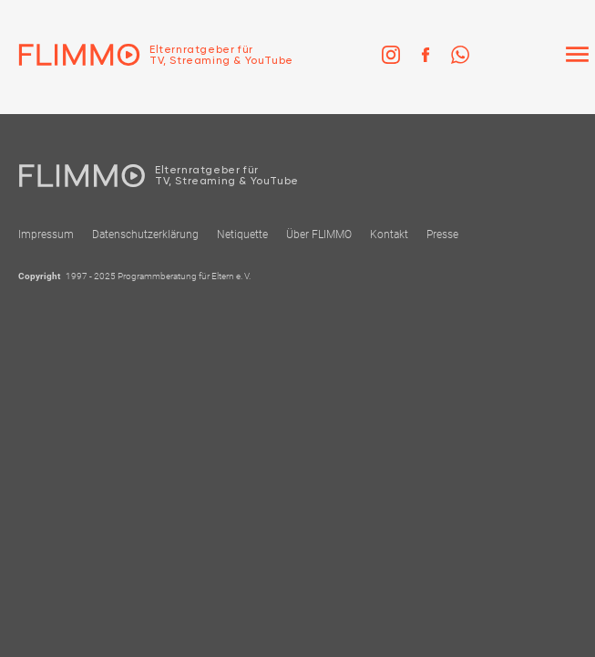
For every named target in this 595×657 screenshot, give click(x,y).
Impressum (46, 234)
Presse (442, 234)
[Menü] (577, 54)
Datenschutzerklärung (145, 234)
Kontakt (389, 234)
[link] (391, 54)
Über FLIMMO (319, 234)
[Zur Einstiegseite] (146, 55)
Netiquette (242, 234)
